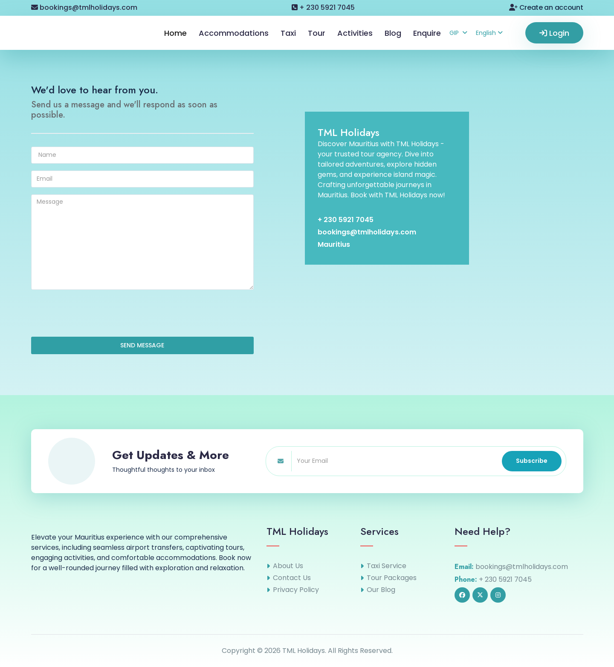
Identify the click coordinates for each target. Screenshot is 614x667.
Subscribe (531, 460)
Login (554, 33)
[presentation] (96, 313)
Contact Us (292, 578)
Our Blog (381, 589)
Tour (316, 33)
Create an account (546, 7)
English (489, 33)
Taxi (288, 33)
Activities (355, 33)
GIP (458, 33)
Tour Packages (392, 578)
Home (175, 33)
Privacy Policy (296, 589)
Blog (393, 33)
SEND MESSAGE (142, 345)
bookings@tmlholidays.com (84, 7)
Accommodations (234, 33)
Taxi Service (386, 566)
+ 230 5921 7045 (323, 7)
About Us (288, 566)
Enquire (427, 33)
